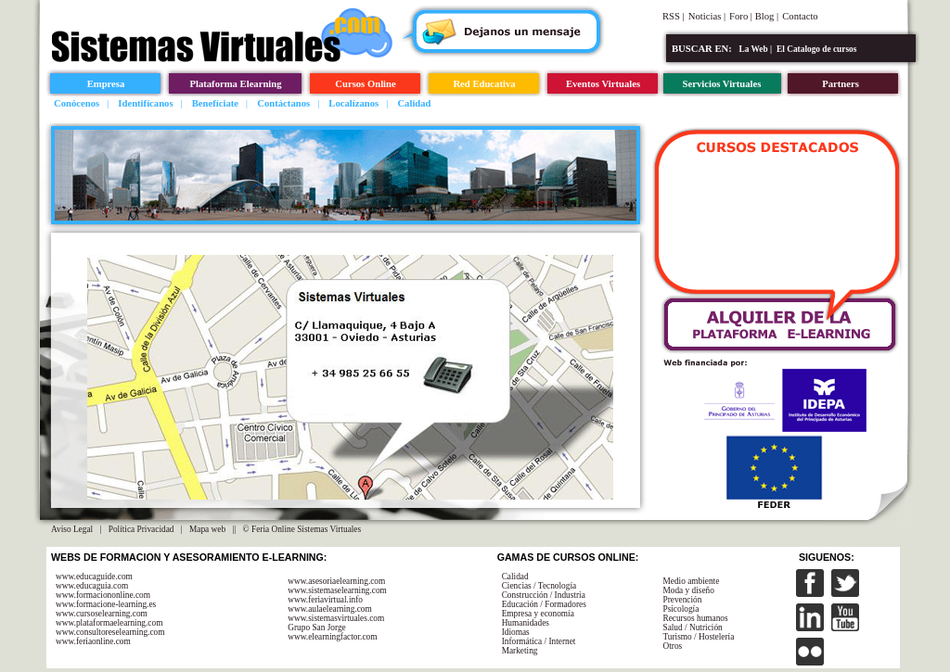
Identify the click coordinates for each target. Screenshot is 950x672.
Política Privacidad (141, 529)
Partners (840, 84)
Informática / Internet (539, 641)
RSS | (673, 16)
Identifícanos (145, 103)
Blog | (767, 16)
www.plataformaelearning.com (109, 623)
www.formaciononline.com (103, 595)
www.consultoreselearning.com (110, 632)
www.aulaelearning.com (330, 609)
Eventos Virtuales (603, 84)
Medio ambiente (690, 581)
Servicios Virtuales (722, 84)
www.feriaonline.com (93, 641)
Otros (672, 646)
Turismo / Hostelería (698, 636)
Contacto (799, 16)
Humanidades (525, 623)
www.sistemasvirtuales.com (336, 618)
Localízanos (353, 103)
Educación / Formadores (544, 604)
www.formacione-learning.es (106, 604)
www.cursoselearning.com (102, 613)
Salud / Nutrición (692, 627)
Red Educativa (484, 84)
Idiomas (516, 632)
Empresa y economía (538, 613)
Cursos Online (365, 84)
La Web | (756, 49)
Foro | (742, 16)
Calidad (413, 103)
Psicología (680, 609)
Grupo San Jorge (317, 627)
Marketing (520, 650)
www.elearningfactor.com (332, 636)
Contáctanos (283, 103)
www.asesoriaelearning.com (336, 581)
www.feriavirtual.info (325, 599)
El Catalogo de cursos (816, 49)
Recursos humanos (694, 618)
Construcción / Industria (543, 595)
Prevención (681, 599)
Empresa (106, 84)
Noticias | (706, 16)
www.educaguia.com (92, 585)
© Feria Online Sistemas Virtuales (302, 529)
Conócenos (76, 103)
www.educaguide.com (94, 576)
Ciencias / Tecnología (539, 585)
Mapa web (207, 529)
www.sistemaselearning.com (337, 590)
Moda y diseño (687, 590)
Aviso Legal (72, 529)
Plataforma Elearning (235, 84)
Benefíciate (215, 103)
